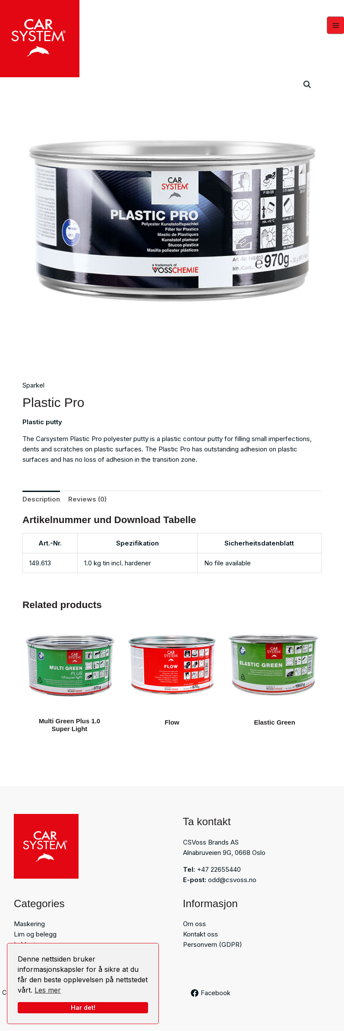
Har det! (83, 1007)
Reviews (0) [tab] (87, 499)
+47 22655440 (219, 869)
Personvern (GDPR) (212, 945)
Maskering (29, 924)
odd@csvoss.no (232, 880)
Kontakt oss (200, 934)
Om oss (194, 924)
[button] (307, 84)
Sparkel (33, 386)
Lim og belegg (35, 934)
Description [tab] (41, 499)
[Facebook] (211, 993)
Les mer (48, 990)
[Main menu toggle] (335, 25)
